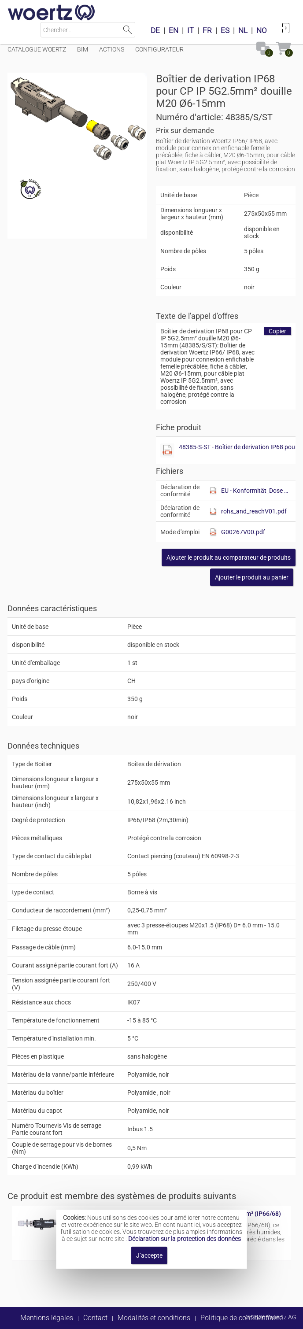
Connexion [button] (284, 28)
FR (207, 30)
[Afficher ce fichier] (167, 450)
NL (243, 30)
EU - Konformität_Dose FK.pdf (256, 490)
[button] (229, 557)
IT (190, 30)
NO (261, 30)
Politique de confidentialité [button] (241, 1318)
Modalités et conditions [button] (154, 1318)
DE (155, 30)
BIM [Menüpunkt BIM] (82, 49)
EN (173, 30)
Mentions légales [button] (46, 1318)
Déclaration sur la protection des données (184, 1238)
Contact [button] (95, 1318)
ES (225, 30)
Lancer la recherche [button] (127, 29)
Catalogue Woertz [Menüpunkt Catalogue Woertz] (36, 49)
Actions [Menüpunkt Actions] (111, 49)
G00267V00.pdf (243, 531)
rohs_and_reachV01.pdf (254, 511)
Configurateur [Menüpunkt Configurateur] (159, 49)
